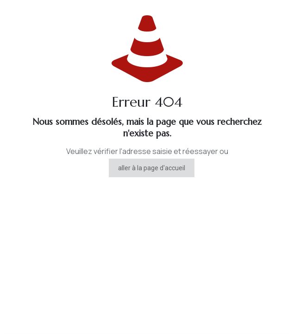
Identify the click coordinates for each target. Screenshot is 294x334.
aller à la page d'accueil (151, 168)
